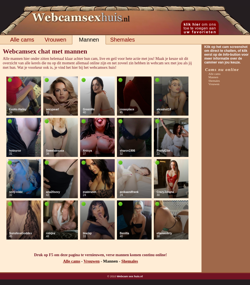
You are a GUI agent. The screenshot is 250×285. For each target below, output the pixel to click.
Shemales (122, 40)
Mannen (89, 40)
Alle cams (22, 40)
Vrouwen (55, 40)
